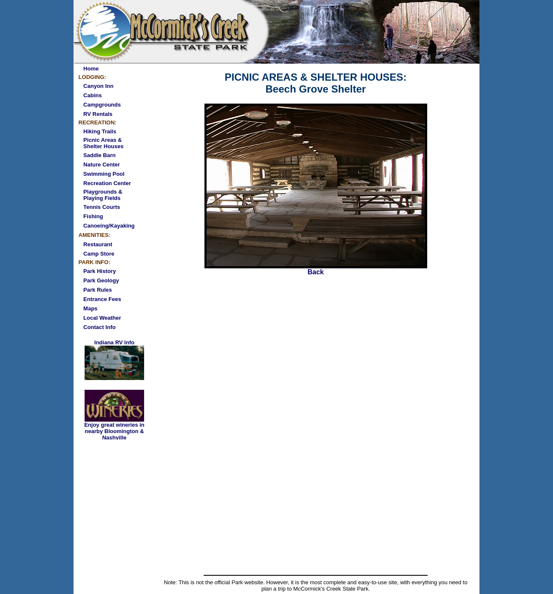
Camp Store (98, 254)
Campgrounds (102, 104)
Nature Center (101, 164)
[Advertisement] (316, 508)
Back (315, 269)
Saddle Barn (99, 155)
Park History (99, 271)
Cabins (92, 95)
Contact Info (99, 327)
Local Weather (102, 318)
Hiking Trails (99, 131)
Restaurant (97, 244)
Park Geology (101, 280)
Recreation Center (107, 183)
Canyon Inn (98, 86)
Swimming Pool (104, 174)
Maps (90, 308)
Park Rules (97, 290)
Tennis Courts (101, 207)
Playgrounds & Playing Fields (102, 195)
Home (91, 68)
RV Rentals (97, 114)
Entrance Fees (102, 299)
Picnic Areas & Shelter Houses (103, 143)
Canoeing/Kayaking (109, 225)
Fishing (93, 216)
